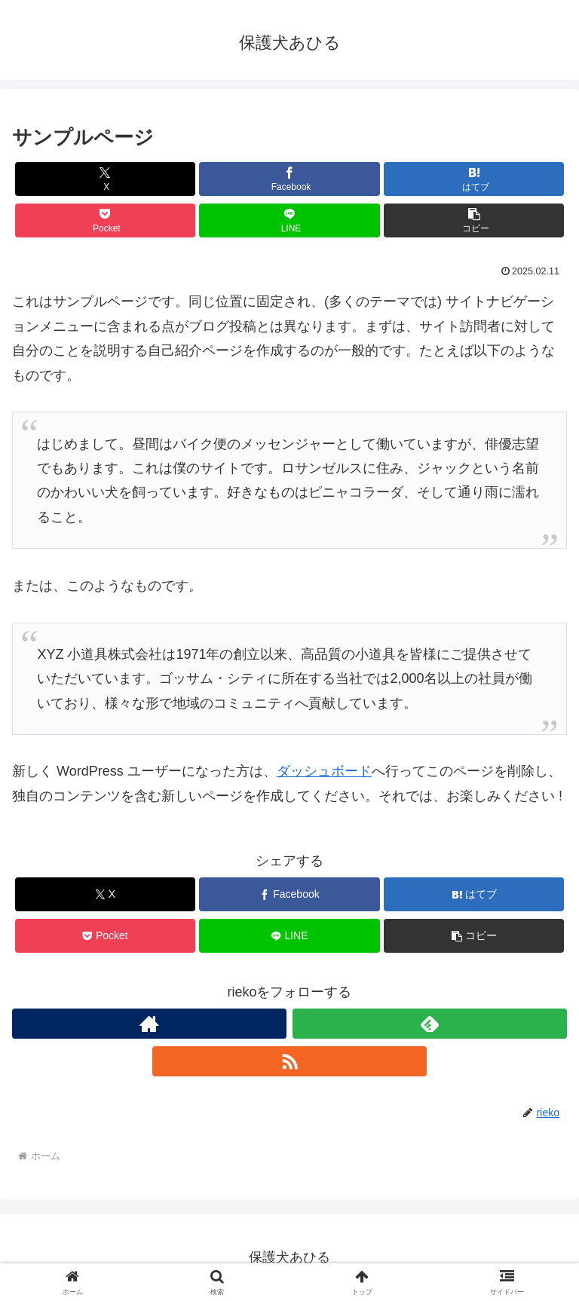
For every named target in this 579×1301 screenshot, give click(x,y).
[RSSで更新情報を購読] (289, 1061)
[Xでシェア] (105, 179)
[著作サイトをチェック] (149, 1024)
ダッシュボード (324, 771)
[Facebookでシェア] (289, 179)
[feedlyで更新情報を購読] (430, 1024)
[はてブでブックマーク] (474, 179)
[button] (474, 220)
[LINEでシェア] (289, 220)
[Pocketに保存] (105, 220)
